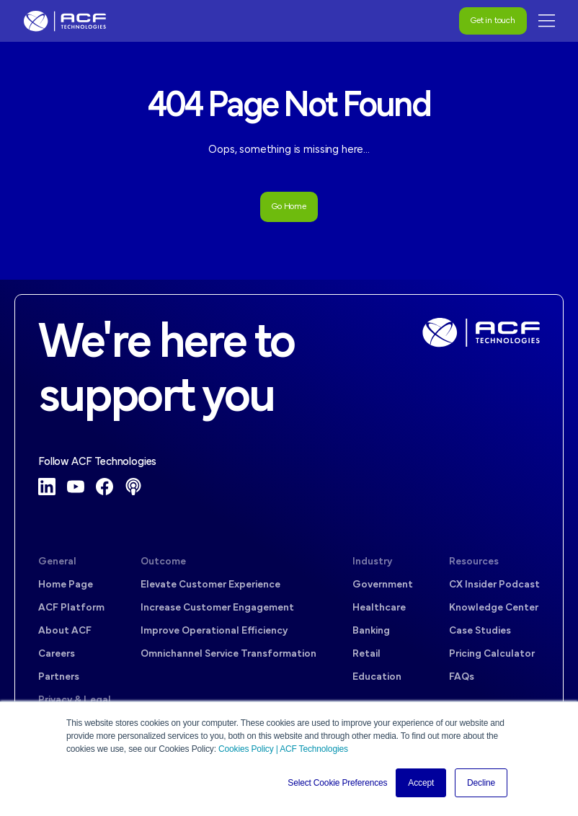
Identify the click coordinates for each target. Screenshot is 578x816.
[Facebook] (104, 486)
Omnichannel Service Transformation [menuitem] (228, 654)
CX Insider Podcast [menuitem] (494, 585)
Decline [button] (481, 783)
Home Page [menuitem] (65, 585)
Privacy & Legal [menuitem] (74, 700)
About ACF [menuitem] (65, 631)
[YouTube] (75, 486)
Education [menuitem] (376, 677)
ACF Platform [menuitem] (71, 608)
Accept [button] (421, 783)
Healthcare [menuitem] (379, 608)
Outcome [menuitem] (163, 562)
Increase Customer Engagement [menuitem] (217, 608)
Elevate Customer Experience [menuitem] (210, 585)
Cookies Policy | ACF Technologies (283, 749)
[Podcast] (133, 486)
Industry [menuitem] (372, 562)
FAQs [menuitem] (461, 677)
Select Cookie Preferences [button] (337, 783)
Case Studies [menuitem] (480, 631)
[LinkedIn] (46, 486)
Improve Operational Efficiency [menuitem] (214, 631)
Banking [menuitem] (371, 631)
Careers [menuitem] (56, 654)
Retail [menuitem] (366, 654)
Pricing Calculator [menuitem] (492, 654)
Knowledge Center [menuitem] (493, 608)
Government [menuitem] (382, 585)
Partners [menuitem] (58, 677)
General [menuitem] (57, 562)
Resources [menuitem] (474, 562)
